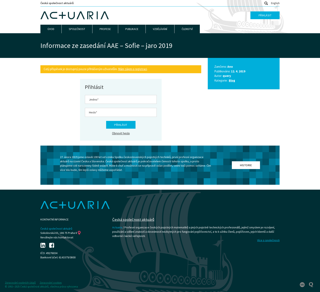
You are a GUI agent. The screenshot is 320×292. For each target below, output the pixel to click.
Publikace (131, 29)
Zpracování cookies (51, 282)
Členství (187, 29)
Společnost (77, 29)
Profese (105, 29)
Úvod (51, 29)
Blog (232, 80)
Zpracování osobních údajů (20, 282)
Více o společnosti (268, 240)
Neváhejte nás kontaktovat (56, 237)
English (275, 3)
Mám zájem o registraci (132, 69)
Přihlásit (265, 15)
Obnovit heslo (121, 133)
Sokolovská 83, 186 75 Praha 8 (60, 233)
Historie (246, 165)
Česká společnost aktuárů (57, 3)
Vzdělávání (160, 29)
